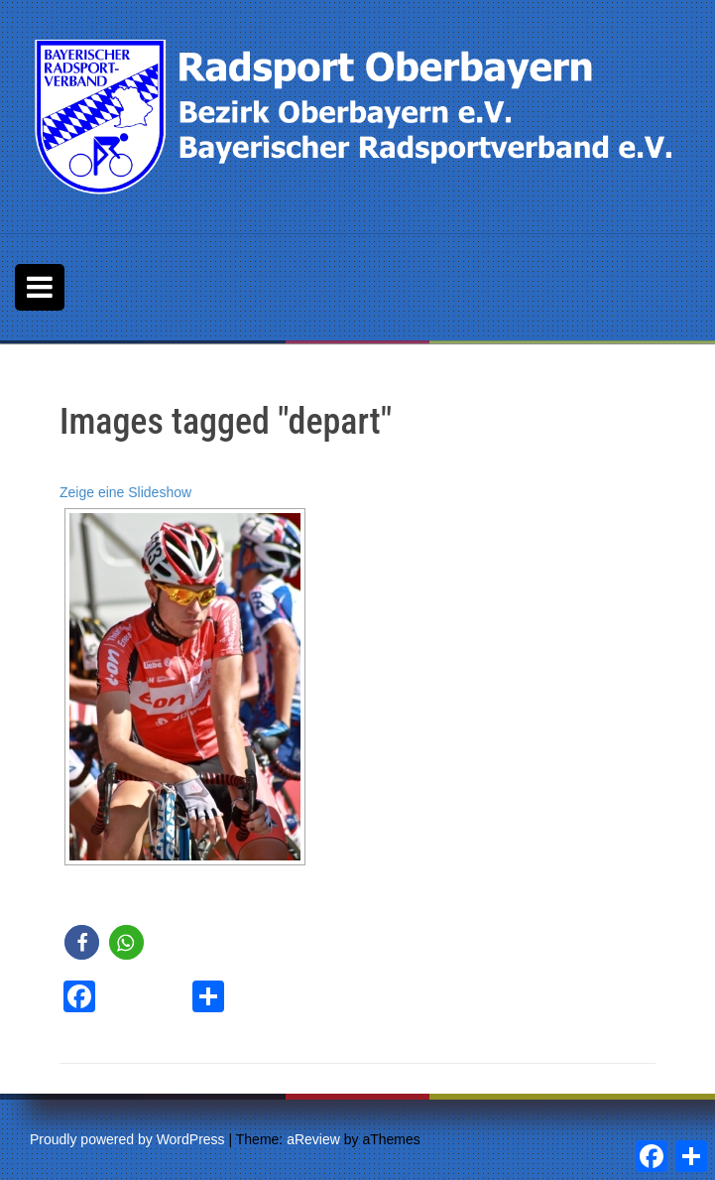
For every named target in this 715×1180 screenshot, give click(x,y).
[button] (81, 942)
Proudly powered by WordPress (127, 1139)
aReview (313, 1139)
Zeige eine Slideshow (125, 492)
